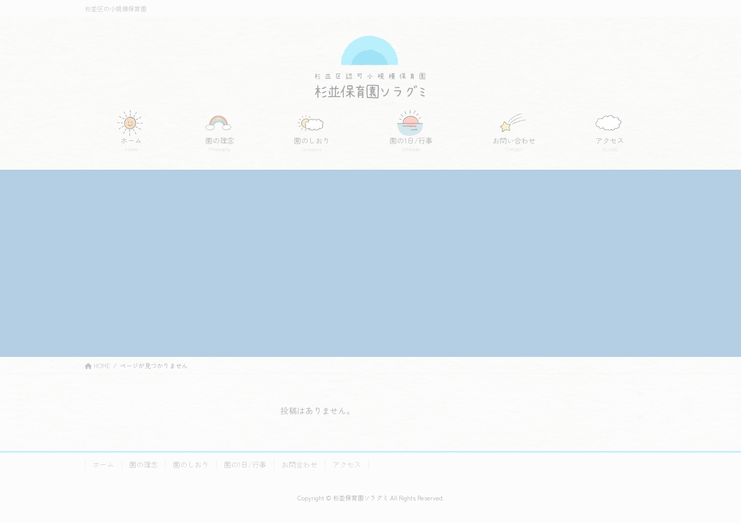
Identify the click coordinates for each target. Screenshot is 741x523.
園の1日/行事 (245, 464)
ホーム (103, 464)
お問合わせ (299, 464)
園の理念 (143, 464)
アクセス (346, 464)
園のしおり (191, 464)
